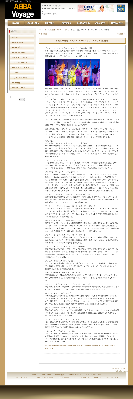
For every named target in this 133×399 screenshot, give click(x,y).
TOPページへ (43, 30)
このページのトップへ (118, 369)
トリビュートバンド (19, 78)
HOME (34, 375)
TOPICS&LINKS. (18, 88)
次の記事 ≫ (121, 34)
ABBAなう (16, 83)
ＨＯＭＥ (15, 37)
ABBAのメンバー (18, 52)
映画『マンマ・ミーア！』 (22, 68)
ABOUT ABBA (17, 42)
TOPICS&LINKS (111, 377)
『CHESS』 (16, 73)
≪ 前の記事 (43, 34)
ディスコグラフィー (19, 57)
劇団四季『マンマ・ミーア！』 (59, 30)
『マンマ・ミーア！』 (20, 63)
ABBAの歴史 (17, 47)
